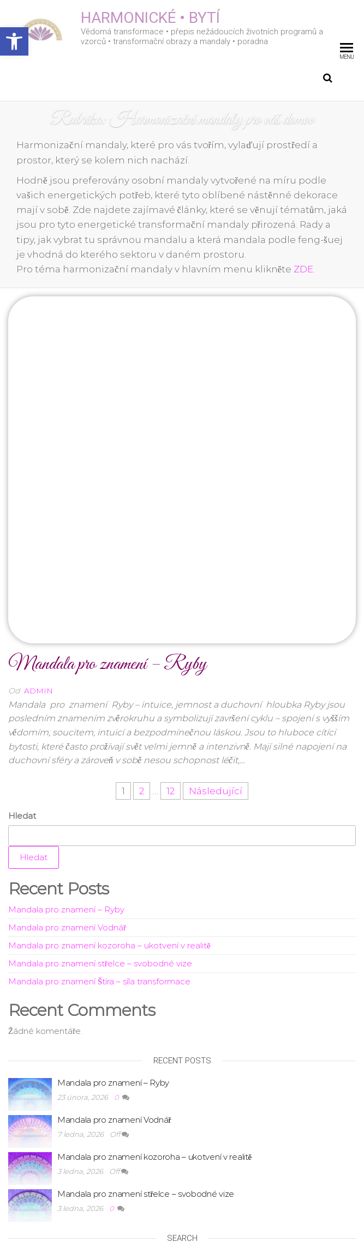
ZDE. (304, 269)
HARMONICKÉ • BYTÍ (150, 18)
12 (170, 639)
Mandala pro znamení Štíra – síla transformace (99, 829)
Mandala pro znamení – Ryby (107, 512)
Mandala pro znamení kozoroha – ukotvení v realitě (109, 793)
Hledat (22, 664)
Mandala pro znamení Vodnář (67, 775)
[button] (14, 41)
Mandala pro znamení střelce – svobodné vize (100, 811)
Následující (215, 639)
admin (38, 539)
